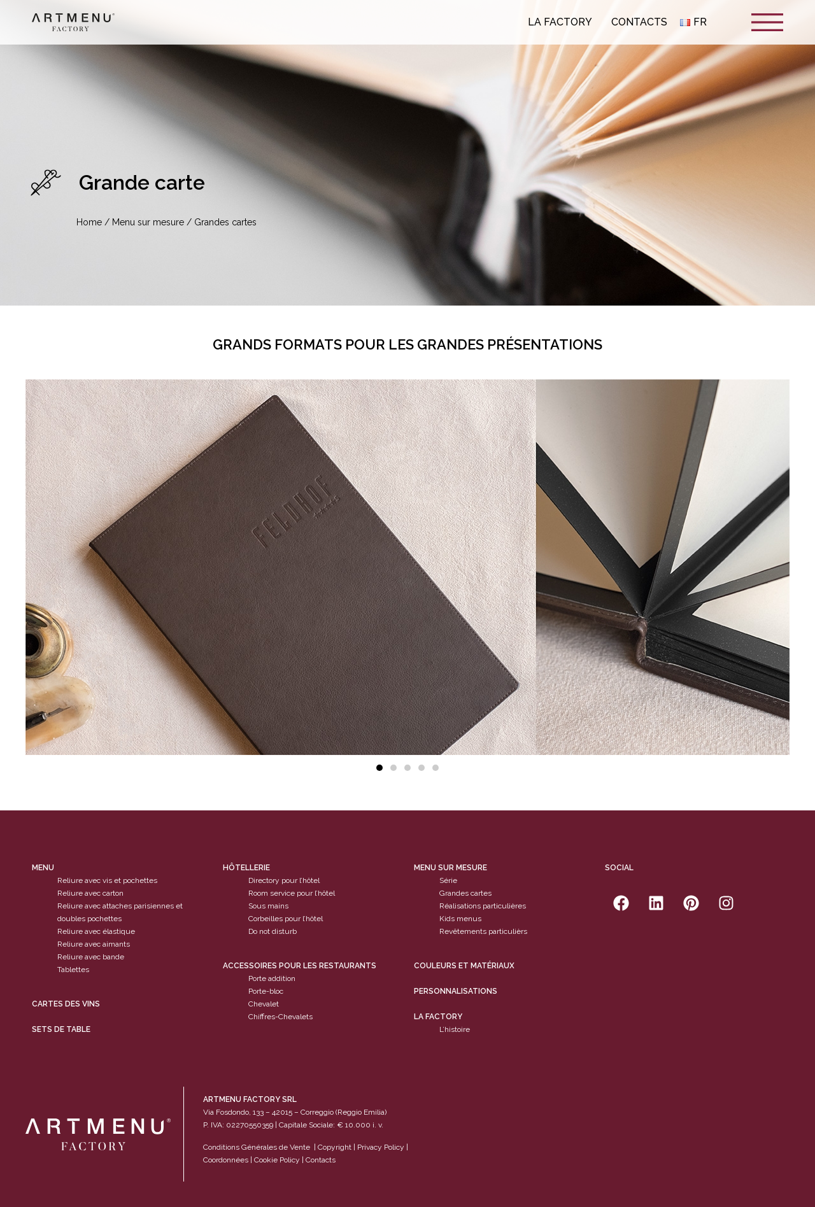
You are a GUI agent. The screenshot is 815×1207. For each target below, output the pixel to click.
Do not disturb (272, 931)
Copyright (334, 1147)
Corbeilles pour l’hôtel (285, 918)
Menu (43, 867)
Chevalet (263, 1003)
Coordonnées (225, 1159)
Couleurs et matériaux (464, 965)
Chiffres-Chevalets (280, 1016)
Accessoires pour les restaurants (299, 965)
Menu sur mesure (148, 222)
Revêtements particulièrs (483, 931)
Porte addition (271, 978)
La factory (438, 1016)
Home (89, 222)
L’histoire (454, 1029)
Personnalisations (455, 991)
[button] (379, 768)
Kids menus (460, 918)
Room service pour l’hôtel (291, 893)
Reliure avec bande (90, 956)
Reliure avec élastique (96, 931)
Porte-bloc (265, 991)
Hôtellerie (246, 867)
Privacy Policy (380, 1147)
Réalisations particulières (482, 905)
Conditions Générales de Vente (256, 1147)
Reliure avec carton (90, 893)
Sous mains (268, 905)
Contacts (639, 22)
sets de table (61, 1029)
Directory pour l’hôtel (284, 880)
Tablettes (73, 969)
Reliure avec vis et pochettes (107, 880)
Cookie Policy (277, 1159)
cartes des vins (66, 1003)
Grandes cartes (465, 893)
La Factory (563, 22)
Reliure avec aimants (93, 944)
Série (448, 880)
